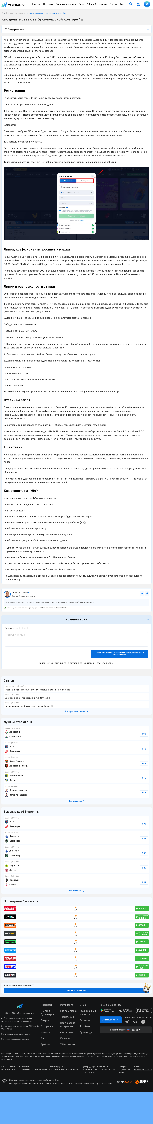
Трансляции (67, 1017)
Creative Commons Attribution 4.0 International (62, 1054)
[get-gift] (138, 5)
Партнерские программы (67, 1025)
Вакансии (85, 1020)
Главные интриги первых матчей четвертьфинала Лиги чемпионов (76, 688)
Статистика (66, 1032)
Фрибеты (85, 1026)
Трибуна (45, 1044)
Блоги (44, 1038)
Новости (45, 1032)
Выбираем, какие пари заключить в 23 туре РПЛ (76, 696)
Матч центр (66, 1005)
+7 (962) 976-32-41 (124, 1070)
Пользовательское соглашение (15, 1039)
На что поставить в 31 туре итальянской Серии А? (76, 704)
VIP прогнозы (67, 1044)
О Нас (83, 1005)
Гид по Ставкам (68, 1011)
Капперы (65, 1038)
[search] (130, 4)
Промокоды (86, 1032)
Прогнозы (46, 1005)
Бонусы (45, 1020)
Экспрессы (47, 1026)
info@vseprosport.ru (143, 1069)
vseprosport (14, 4)
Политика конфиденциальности (15, 1034)
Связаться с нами (110, 1020)
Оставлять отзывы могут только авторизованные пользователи (120, 654)
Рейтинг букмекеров (47, 1013)
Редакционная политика (88, 1013)
